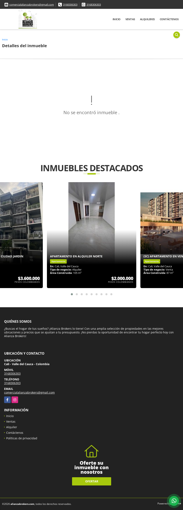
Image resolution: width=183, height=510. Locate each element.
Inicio (116, 19)
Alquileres (147, 19)
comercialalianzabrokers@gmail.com (31, 4)
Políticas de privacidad (21, 438)
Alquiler (11, 427)
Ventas (130, 19)
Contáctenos (169, 19)
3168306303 (70, 4)
